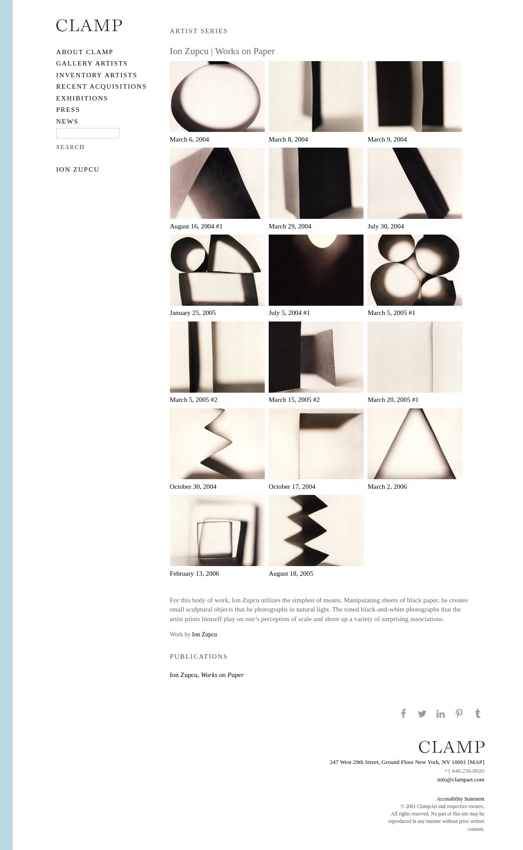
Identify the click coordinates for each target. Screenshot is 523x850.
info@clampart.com (461, 779)
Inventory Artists (97, 75)
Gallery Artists (92, 63)
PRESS (68, 109)
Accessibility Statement (460, 799)
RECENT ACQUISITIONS (101, 86)
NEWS (67, 121)
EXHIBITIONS (82, 98)
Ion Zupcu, (207, 674)
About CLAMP (85, 51)
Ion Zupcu (78, 169)
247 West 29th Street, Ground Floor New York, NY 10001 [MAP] (407, 762)
